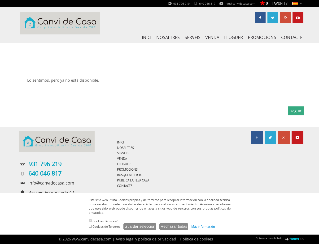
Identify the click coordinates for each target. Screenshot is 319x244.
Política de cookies (196, 239)
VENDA (213, 37)
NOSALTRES (169, 37)
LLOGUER (234, 37)
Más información (203, 226)
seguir (296, 111)
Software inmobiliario (269, 238)
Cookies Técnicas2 (103, 221)
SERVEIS (193, 37)
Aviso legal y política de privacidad (146, 239)
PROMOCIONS (262, 37)
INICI (148, 37)
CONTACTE (291, 37)
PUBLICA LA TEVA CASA (133, 180)
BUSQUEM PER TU (129, 175)
